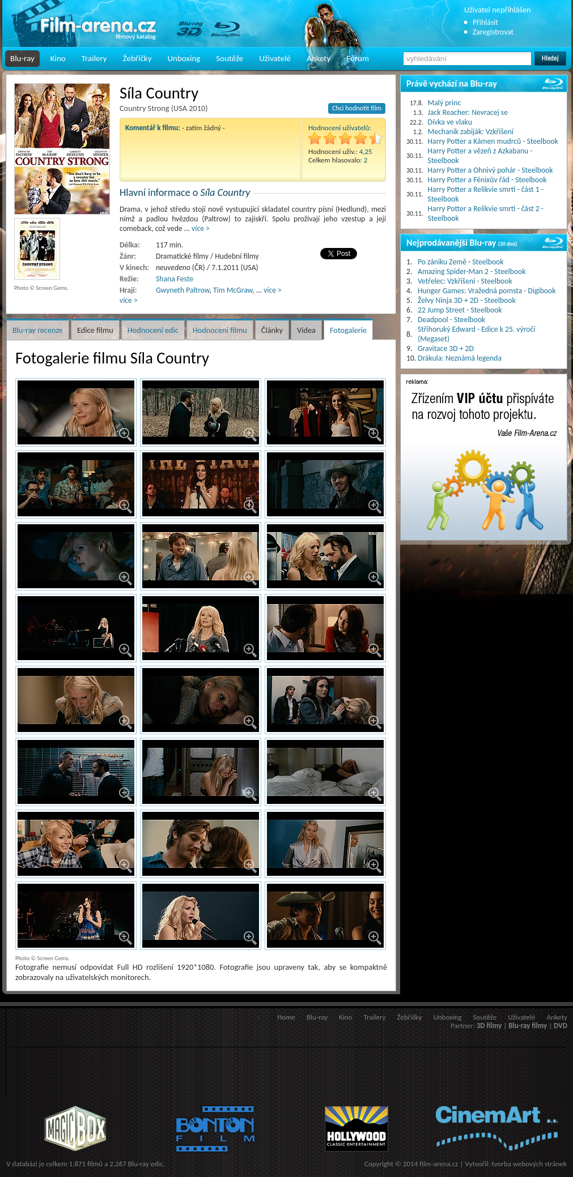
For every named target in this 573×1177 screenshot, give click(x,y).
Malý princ (444, 103)
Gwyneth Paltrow (182, 290)
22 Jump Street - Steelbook (460, 310)
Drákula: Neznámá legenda (460, 358)
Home (286, 1017)
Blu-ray (22, 58)
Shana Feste (174, 279)
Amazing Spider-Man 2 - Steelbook (471, 271)
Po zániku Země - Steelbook (460, 262)
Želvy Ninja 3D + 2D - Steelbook (467, 300)
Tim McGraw (232, 290)
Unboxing (183, 58)
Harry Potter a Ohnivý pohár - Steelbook (490, 170)
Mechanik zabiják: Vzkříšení (470, 131)
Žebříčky (137, 58)
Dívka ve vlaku (450, 122)
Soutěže (229, 58)
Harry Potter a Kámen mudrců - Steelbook (493, 141)
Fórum (357, 58)
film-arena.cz (438, 1163)
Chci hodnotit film (356, 108)
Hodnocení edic (153, 330)
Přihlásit (485, 22)
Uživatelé (275, 58)
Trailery (94, 58)
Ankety (318, 58)
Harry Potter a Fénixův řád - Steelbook (487, 180)
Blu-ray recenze (37, 330)
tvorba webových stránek (529, 1163)
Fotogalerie (348, 330)
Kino (58, 58)
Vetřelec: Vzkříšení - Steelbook (465, 281)
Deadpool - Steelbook (451, 319)
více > (201, 228)
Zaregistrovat (493, 32)
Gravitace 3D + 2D (446, 348)
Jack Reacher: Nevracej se (468, 112)
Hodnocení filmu (220, 330)
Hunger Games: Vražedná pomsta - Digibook (486, 291)
